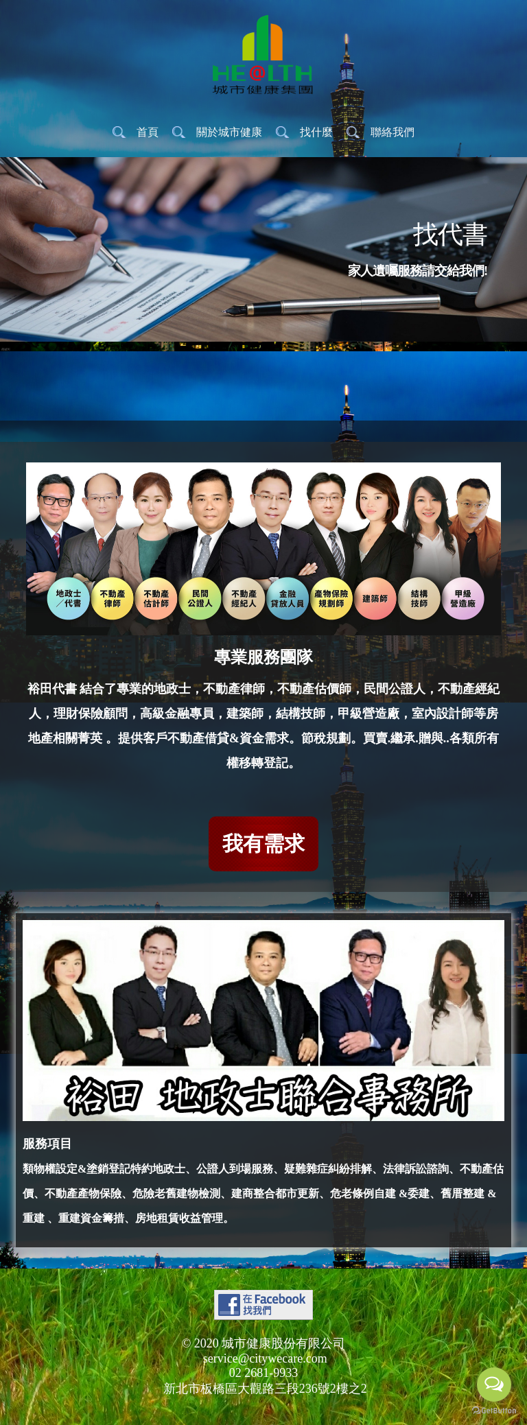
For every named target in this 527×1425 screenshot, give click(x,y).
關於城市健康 (229, 132)
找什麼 (316, 132)
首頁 (148, 132)
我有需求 (263, 843)
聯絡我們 (392, 132)
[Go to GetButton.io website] (494, 1410)
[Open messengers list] (494, 1384)
